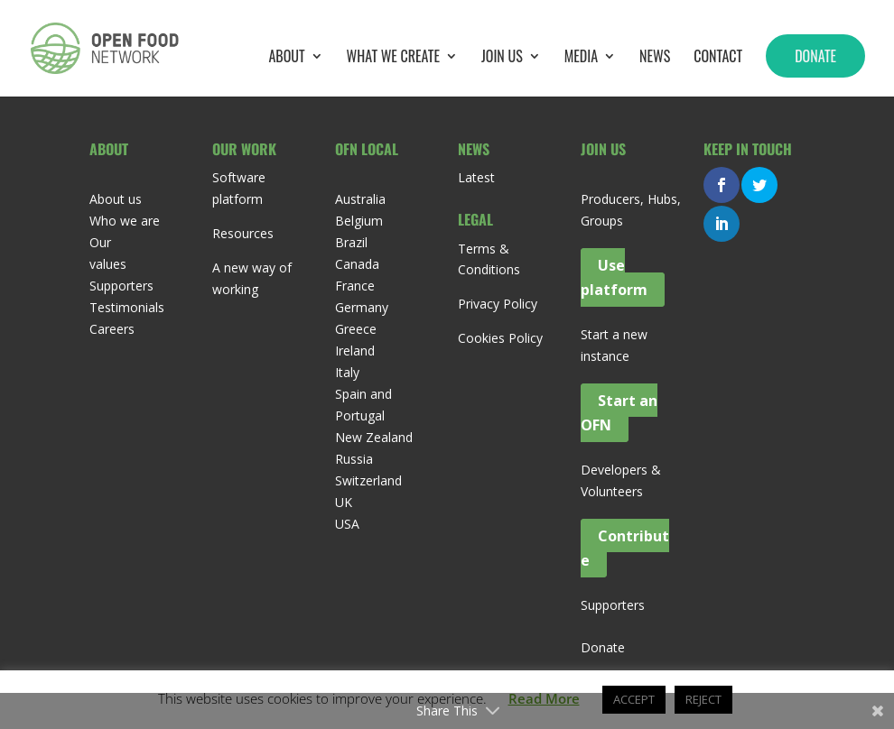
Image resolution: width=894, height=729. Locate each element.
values (107, 263)
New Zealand (374, 437)
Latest (476, 177)
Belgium (359, 220)
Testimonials (126, 307)
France (355, 285)
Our (100, 242)
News (654, 58)
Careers (112, 328)
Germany (361, 307)
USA (347, 523)
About (286, 58)
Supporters (121, 285)
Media (581, 58)
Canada (357, 263)
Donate (815, 56)
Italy (347, 372)
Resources (243, 233)
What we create (393, 58)
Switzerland (368, 480)
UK (343, 502)
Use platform (614, 277)
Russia (354, 458)
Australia (360, 199)
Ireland (355, 350)
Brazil (351, 242)
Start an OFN (619, 413)
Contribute (625, 548)
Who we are (124, 220)
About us (115, 199)
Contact (718, 58)
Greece (356, 328)
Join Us (502, 58)
